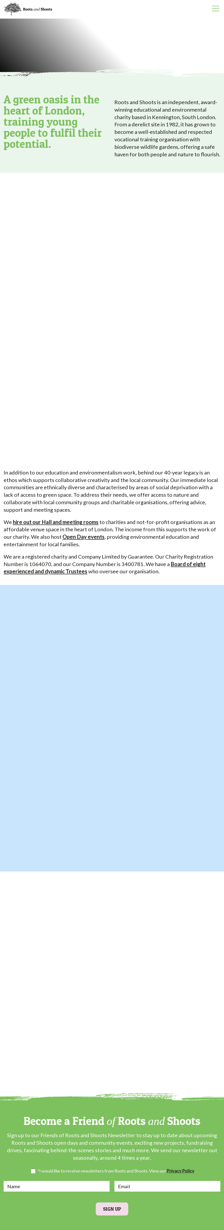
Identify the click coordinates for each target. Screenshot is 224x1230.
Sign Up (112, 1209)
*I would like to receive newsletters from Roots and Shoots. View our (116, 1171)
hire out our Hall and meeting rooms (55, 522)
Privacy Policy (180, 1170)
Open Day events (83, 536)
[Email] (167, 1186)
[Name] (57, 1186)
